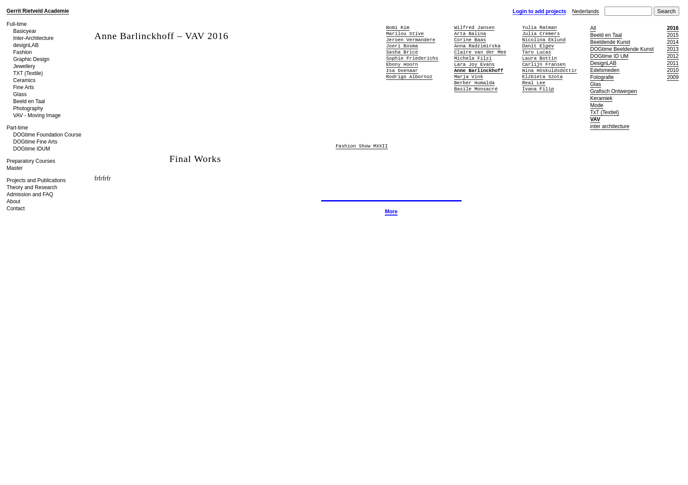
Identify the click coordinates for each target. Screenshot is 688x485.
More (391, 211)
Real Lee (533, 82)
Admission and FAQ (30, 194)
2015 (673, 35)
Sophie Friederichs (412, 58)
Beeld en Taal (29, 101)
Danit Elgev (538, 46)
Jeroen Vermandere (410, 39)
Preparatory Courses (31, 161)
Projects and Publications (36, 180)
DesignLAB (603, 63)
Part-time (17, 128)
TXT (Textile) (28, 73)
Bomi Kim (397, 27)
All (593, 28)
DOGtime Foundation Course (47, 135)
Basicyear (24, 31)
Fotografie (602, 77)
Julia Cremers (541, 33)
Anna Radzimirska (477, 46)
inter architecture (609, 126)
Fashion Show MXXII (362, 146)
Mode (596, 105)
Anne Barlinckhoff (478, 70)
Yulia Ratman (539, 27)
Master (15, 168)
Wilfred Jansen (474, 27)
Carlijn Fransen (544, 64)
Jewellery (24, 66)
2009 (673, 77)
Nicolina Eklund (544, 39)
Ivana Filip (538, 89)
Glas (595, 84)
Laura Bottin (539, 58)
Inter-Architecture (33, 38)
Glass (20, 94)
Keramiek (601, 98)
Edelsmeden (605, 70)
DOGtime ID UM (609, 56)
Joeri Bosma (402, 46)
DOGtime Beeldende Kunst (622, 49)
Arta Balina (470, 33)
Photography (28, 108)
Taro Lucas (536, 52)
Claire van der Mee (480, 52)
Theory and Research (32, 187)
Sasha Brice (402, 52)
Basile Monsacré (476, 89)
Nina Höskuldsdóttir (549, 70)
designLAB (26, 45)
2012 (673, 56)
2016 (673, 28)
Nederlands (585, 11)
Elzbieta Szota (542, 76)
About (13, 201)
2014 (673, 42)
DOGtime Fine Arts (35, 142)
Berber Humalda (474, 82)
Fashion (22, 52)
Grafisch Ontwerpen (613, 91)
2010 (673, 70)
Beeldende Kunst (610, 42)
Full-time (17, 24)
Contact (16, 208)
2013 (673, 49)
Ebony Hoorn (402, 64)
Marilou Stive (405, 33)
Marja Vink (468, 76)
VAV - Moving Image (37, 115)
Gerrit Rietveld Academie (38, 11)
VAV (595, 119)
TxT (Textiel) (604, 112)
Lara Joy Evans (474, 64)
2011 (673, 63)
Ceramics (24, 80)
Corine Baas (470, 39)
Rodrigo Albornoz (409, 76)
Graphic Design (31, 59)
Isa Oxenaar (402, 70)
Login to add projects (539, 11)
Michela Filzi (473, 58)
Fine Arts (23, 87)
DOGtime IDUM (31, 149)
